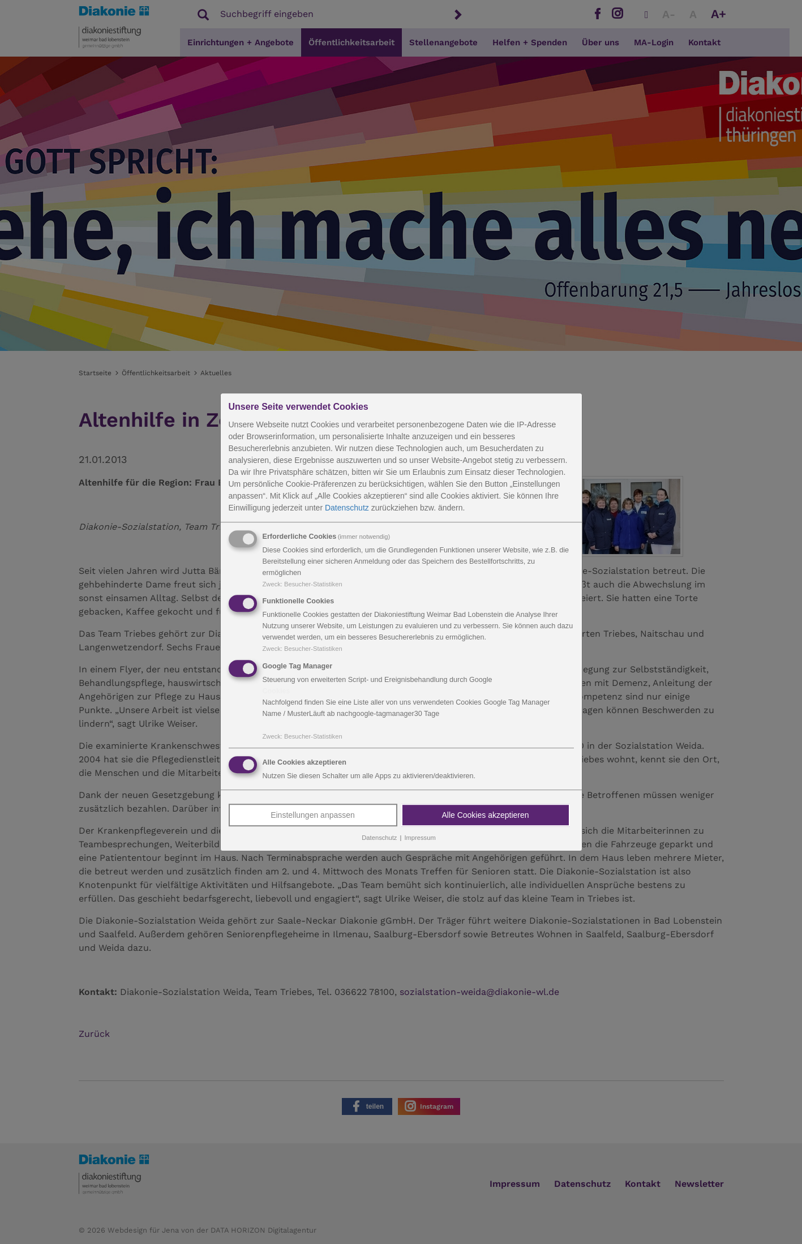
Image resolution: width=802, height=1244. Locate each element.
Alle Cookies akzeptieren (485, 815)
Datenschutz (347, 507)
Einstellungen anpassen (313, 815)
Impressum (419, 837)
